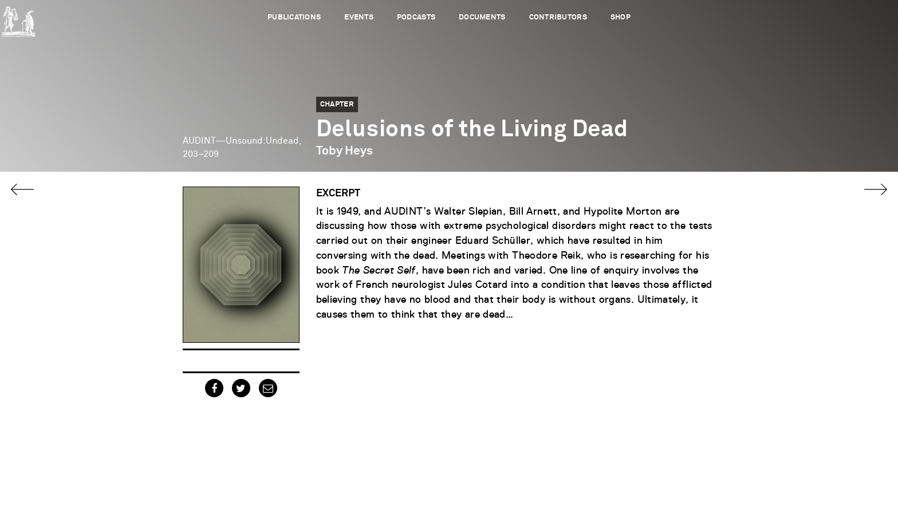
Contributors (558, 17)
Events (358, 17)
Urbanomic (18, 18)
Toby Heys (344, 151)
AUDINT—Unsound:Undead (241, 140)
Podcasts (416, 17)
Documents (482, 17)
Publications (294, 17)
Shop (621, 17)
